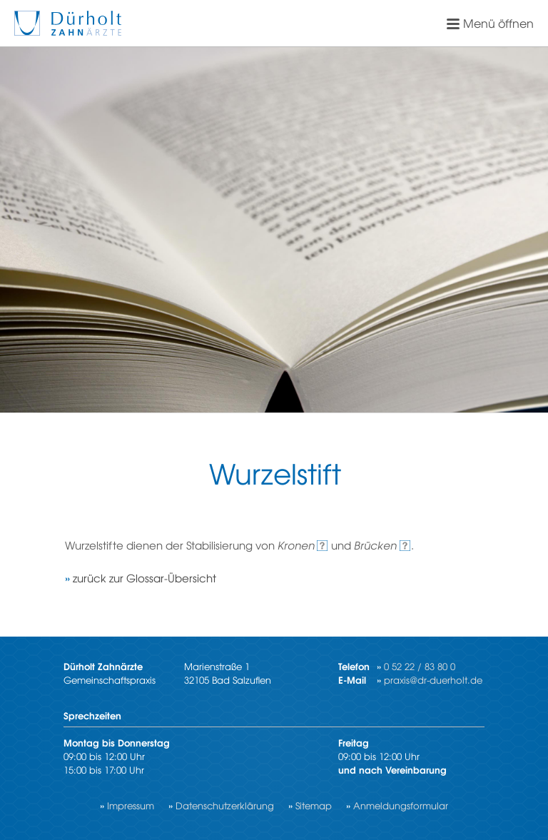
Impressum (130, 805)
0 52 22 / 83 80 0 (419, 666)
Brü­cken (375, 544)
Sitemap (313, 805)
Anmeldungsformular (400, 805)
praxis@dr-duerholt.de (433, 680)
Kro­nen (296, 544)
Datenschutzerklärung (225, 805)
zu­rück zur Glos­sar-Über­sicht (144, 577)
